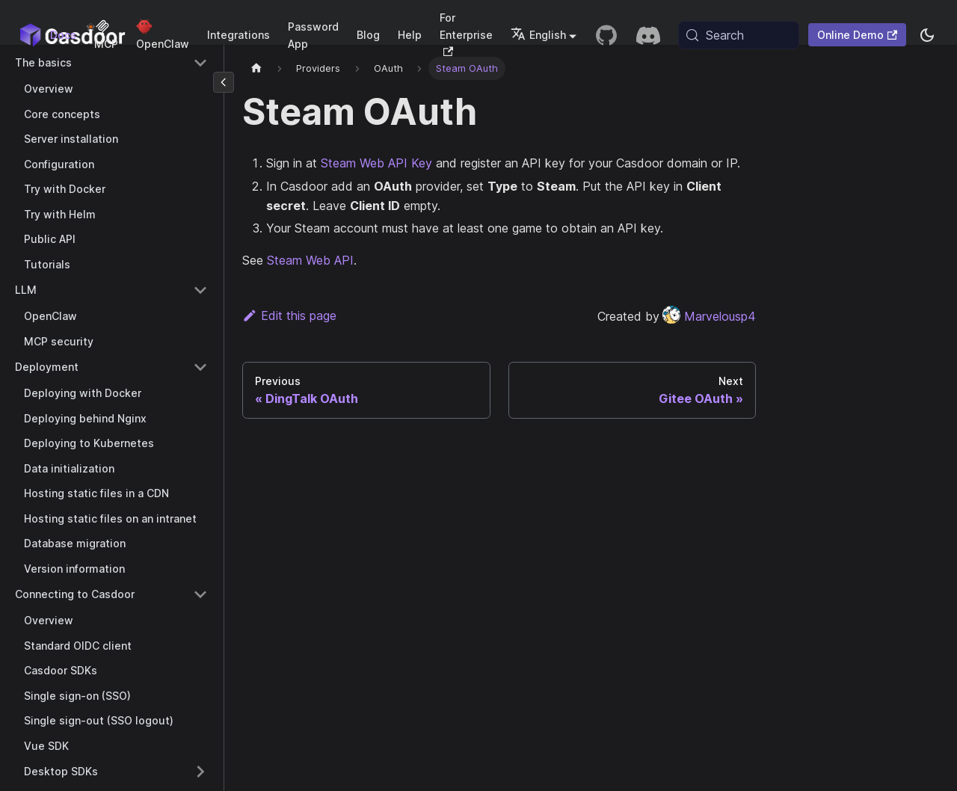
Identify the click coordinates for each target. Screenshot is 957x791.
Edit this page (289, 315)
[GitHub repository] (606, 35)
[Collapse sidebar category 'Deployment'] (200, 367)
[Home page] (256, 68)
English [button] (538, 34)
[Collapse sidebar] (223, 82)
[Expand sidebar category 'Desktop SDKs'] (200, 772)
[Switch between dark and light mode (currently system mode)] (927, 35)
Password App (313, 35)
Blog (368, 34)
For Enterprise (466, 33)
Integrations (238, 34)
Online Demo (857, 34)
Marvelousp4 (709, 316)
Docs (63, 34)
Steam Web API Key (376, 163)
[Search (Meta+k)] (738, 35)
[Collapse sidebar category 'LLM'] (200, 290)
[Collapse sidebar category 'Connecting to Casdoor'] (200, 594)
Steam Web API (310, 260)
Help (410, 34)
